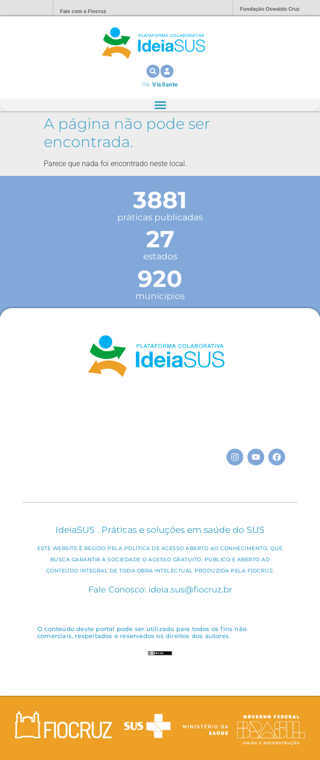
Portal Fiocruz (23, 8)
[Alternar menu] (160, 105)
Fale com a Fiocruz (83, 11)
